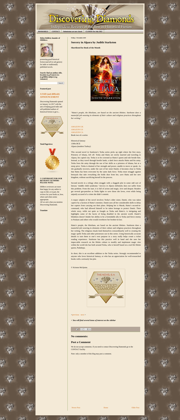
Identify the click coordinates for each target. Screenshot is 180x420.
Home (106, 408)
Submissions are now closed (72, 31)
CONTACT (56, 31)
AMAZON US (77, 129)
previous (75, 315)
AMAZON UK (77, 126)
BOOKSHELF (43, 31)
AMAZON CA (77, 132)
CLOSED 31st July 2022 (94, 31)
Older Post (135, 408)
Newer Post (76, 408)
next (82, 315)
